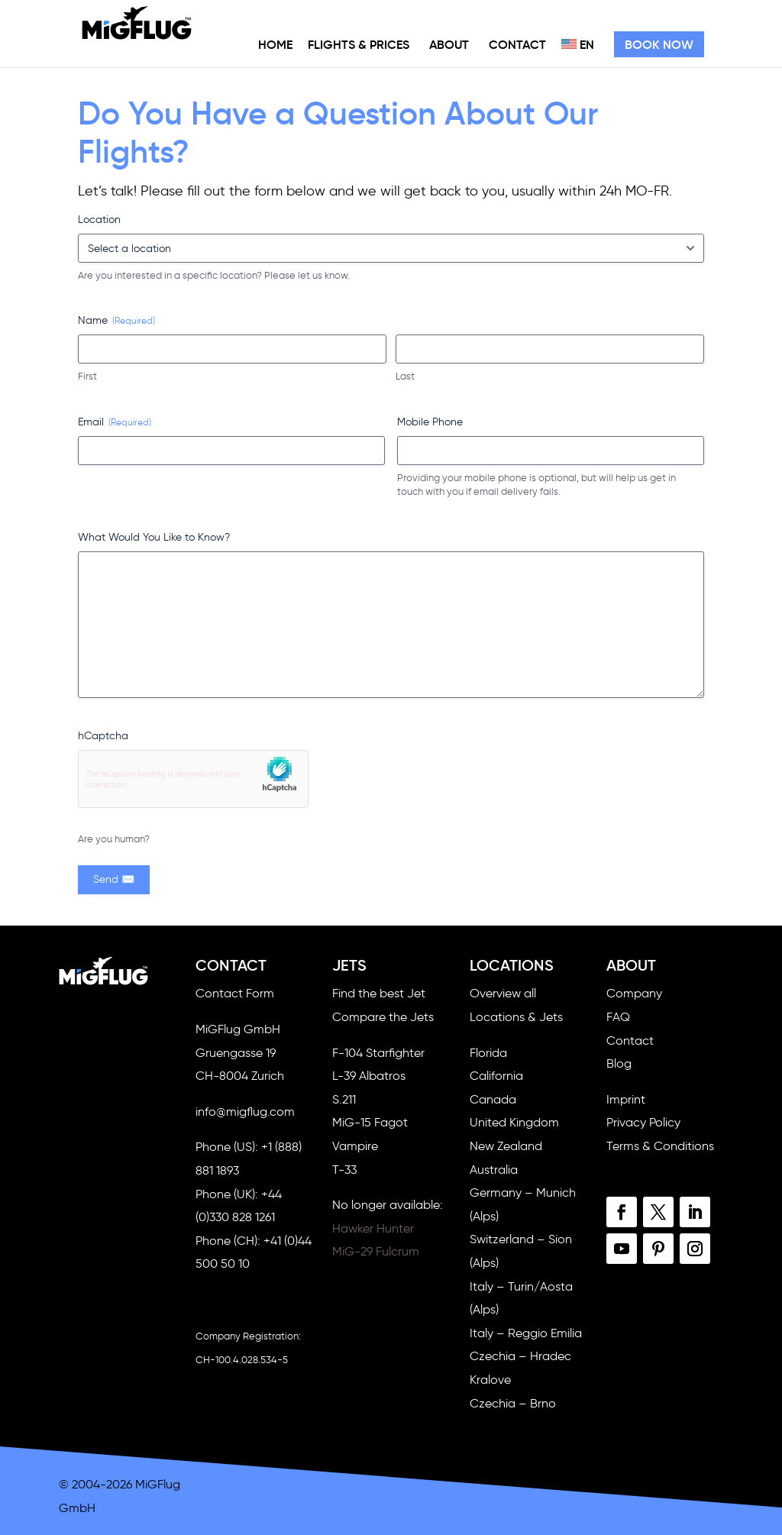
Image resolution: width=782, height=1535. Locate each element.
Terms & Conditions (660, 1146)
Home (275, 44)
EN (577, 44)
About (449, 44)
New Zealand (506, 1146)
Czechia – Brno (513, 1403)
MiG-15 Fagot (370, 1122)
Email (114, 421)
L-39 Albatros (369, 1075)
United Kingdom (514, 1122)
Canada (493, 1099)
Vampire (355, 1146)
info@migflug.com (245, 1111)
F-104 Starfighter (378, 1052)
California (496, 1075)
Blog (619, 1063)
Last (405, 376)
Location (99, 219)
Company (634, 993)
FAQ (618, 1017)
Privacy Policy (643, 1122)
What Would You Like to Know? (154, 537)
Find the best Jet (378, 993)
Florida (488, 1052)
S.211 (344, 1099)
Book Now (659, 44)
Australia (494, 1169)
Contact (517, 44)
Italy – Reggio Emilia (526, 1333)
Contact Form (235, 993)
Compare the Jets (383, 1017)
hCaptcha (103, 735)
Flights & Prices (358, 44)
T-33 (344, 1169)
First (87, 376)
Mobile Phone (430, 421)
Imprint (625, 1099)
